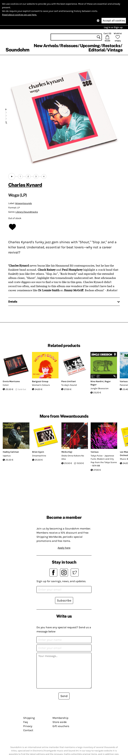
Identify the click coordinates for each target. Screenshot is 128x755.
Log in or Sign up (113, 27)
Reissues (69, 45)
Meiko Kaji (66, 452)
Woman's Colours (41, 385)
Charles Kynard (25, 185)
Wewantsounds (23, 203)
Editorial (96, 49)
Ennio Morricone (11, 381)
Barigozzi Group (40, 381)
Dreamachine (39, 455)
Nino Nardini (97, 381)
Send (64, 696)
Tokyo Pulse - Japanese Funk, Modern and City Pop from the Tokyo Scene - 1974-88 (104, 460)
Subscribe (64, 600)
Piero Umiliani (68, 381)
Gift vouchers (60, 726)
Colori (6, 385)
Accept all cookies (114, 20)
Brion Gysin (38, 452)
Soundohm (17, 49)
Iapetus (7, 455)
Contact (28, 730)
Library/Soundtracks (26, 211)
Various (95, 452)
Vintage (114, 49)
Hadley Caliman (11, 452)
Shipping (29, 717)
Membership (60, 717)
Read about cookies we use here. (19, 14)
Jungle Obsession (99, 388)
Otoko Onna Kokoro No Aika (72, 457)
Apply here (64, 547)
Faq (25, 722)
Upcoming (90, 45)
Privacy (27, 726)
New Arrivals (46, 45)
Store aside (59, 722)
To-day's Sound (69, 385)
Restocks (111, 45)
